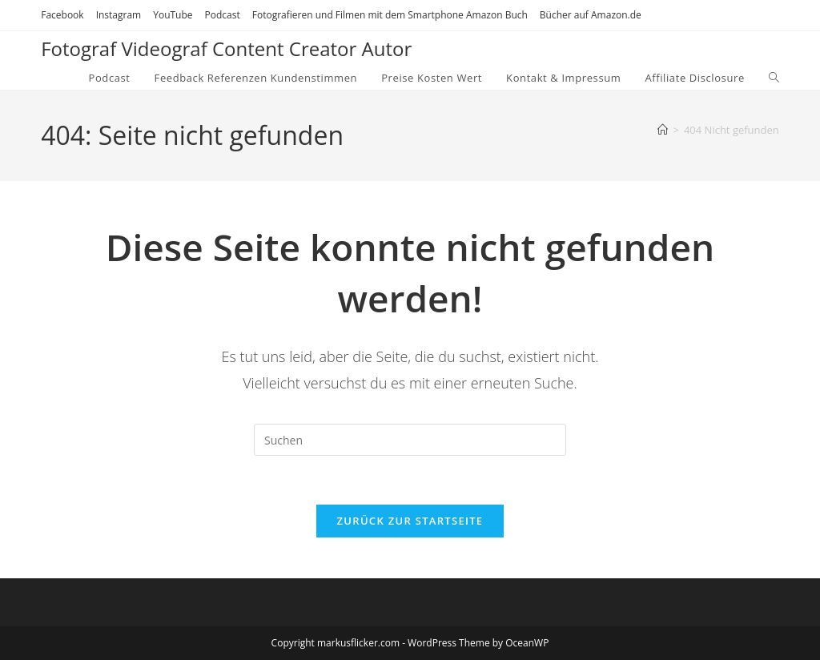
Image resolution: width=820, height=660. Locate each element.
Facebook (62, 15)
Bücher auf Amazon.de (590, 15)
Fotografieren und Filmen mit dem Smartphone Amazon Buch (390, 15)
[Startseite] (662, 130)
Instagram (119, 15)
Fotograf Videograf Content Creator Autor (226, 48)
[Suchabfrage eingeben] (410, 440)
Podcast (222, 15)
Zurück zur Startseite (410, 520)
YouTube (172, 15)
